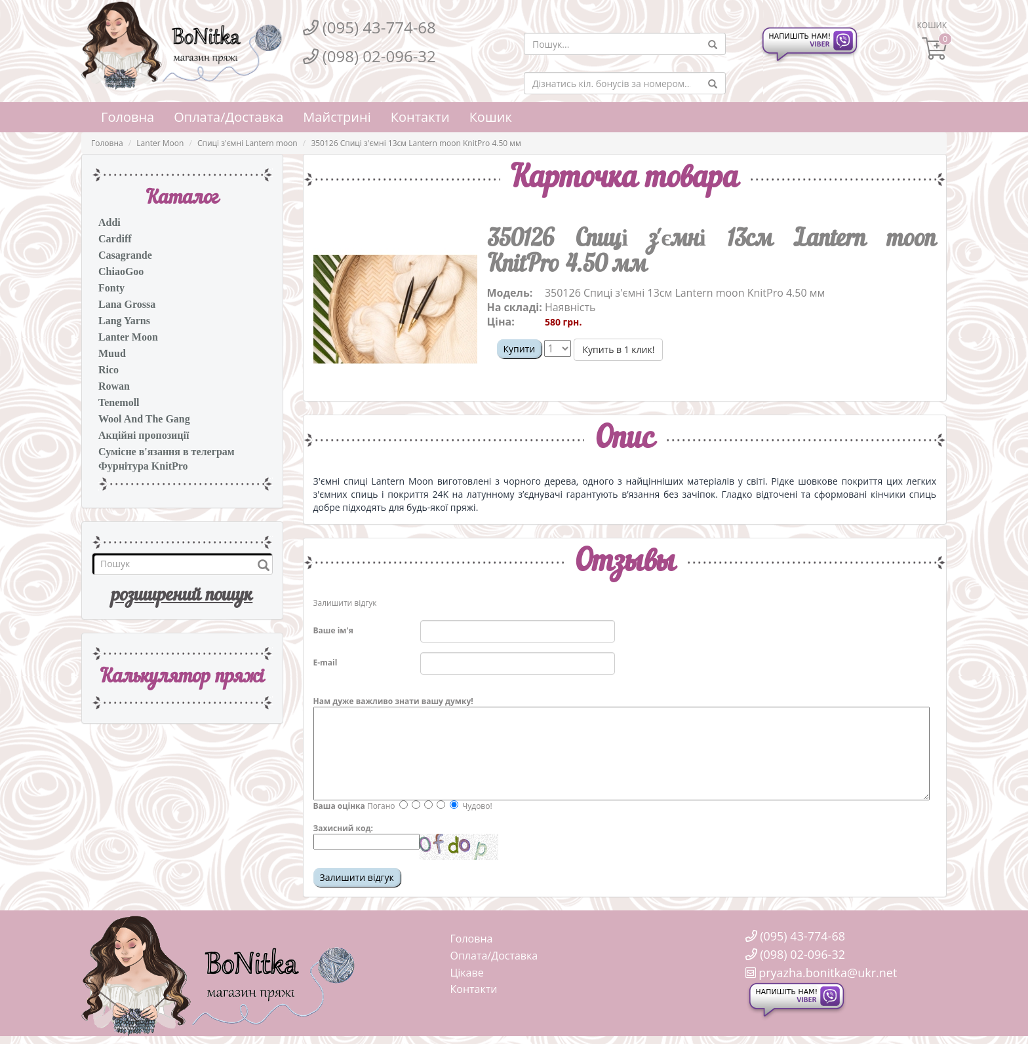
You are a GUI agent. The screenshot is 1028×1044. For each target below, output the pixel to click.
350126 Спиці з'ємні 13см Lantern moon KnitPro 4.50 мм (416, 143)
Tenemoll (119, 402)
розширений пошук (181, 596)
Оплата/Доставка (228, 117)
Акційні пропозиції (143, 435)
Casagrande (125, 255)
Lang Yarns (124, 320)
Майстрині (336, 117)
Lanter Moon (160, 143)
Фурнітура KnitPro (143, 466)
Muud (112, 353)
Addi (109, 222)
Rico (108, 369)
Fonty (111, 287)
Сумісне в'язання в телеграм (166, 451)
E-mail (325, 662)
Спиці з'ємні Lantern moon (247, 143)
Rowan (114, 386)
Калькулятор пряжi (182, 677)
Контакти (420, 117)
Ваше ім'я (333, 630)
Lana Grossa (126, 304)
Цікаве (467, 972)
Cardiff (115, 238)
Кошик (490, 117)
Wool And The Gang (144, 418)
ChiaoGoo (121, 271)
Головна (127, 117)
